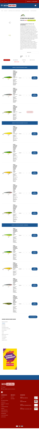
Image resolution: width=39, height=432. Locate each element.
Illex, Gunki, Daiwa (23, 405)
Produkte (5, 10)
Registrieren (13, 402)
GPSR (24, 62)
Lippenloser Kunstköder (27, 10)
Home (2, 10)
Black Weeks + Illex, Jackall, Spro (25, 412)
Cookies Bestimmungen (4, 410)
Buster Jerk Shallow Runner (6, 332)
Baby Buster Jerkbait (5, 325)
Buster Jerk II (4, 329)
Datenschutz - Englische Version (5, 408)
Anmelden (12, 400)
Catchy (3, 335)
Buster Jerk (4, 328)
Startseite (3, 400)
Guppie (3, 336)
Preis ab (27, 21)
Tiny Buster (4, 342)
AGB (1, 402)
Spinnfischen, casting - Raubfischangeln (15, 10)
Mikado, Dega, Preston (23, 401)
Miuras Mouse (4, 339)
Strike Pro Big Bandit (4, 11)
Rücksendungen (3, 417)
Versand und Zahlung (4, 415)
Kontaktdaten (3, 420)
